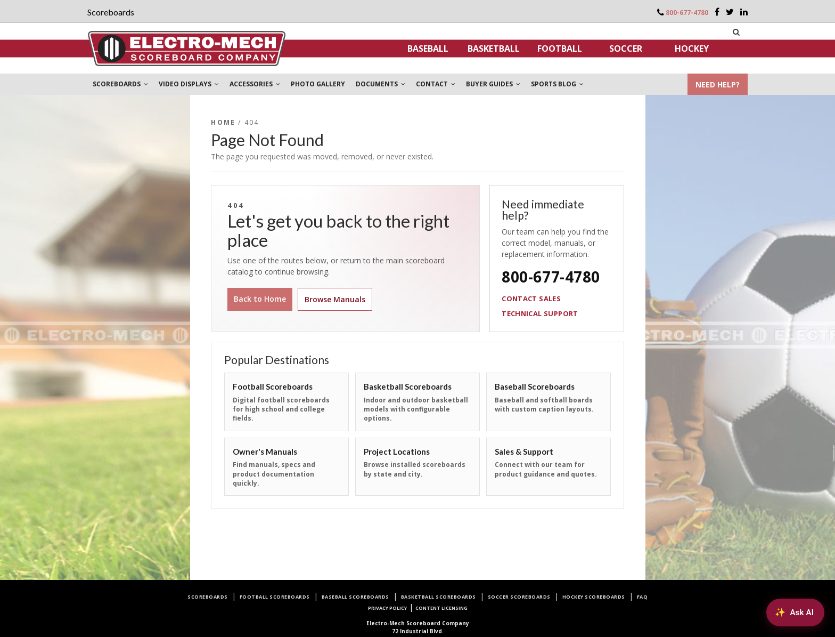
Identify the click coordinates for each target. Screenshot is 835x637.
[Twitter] (730, 11)
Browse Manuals (335, 299)
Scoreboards (207, 596)
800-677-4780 (687, 12)
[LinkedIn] (744, 11)
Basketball (494, 48)
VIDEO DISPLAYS (189, 83)
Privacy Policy (387, 607)
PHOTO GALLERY (318, 83)
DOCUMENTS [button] (380, 83)
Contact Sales (531, 298)
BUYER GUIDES (493, 83)
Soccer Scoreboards (519, 596)
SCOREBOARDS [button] (120, 83)
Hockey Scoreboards (593, 596)
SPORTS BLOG (557, 83)
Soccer (625, 48)
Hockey (692, 48)
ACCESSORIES (255, 83)
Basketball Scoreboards (438, 596)
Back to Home (260, 299)
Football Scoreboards (275, 596)
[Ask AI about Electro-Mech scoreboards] (795, 612)
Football (559, 48)
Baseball (427, 48)
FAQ (642, 596)
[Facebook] (717, 11)
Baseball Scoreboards (355, 596)
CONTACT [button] (435, 83)
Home (223, 122)
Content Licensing (441, 607)
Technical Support (540, 313)
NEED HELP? (717, 84)
